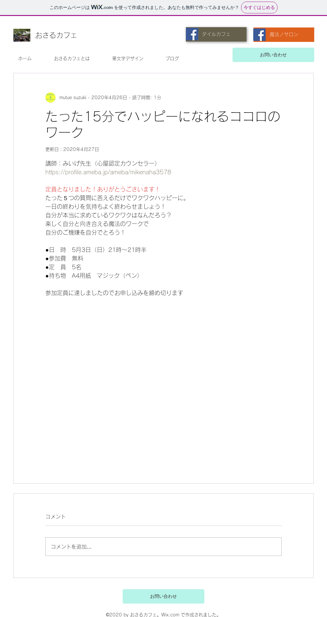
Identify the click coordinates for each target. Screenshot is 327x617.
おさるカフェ (56, 35)
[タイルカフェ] (216, 34)
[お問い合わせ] (273, 55)
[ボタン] (239, 596)
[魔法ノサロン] (284, 34)
